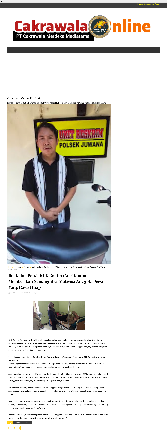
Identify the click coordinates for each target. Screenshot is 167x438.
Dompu (26, 267)
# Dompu (27, 423)
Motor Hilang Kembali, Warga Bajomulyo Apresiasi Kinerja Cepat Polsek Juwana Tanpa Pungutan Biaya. (56, 102)
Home (10, 267)
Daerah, (33, 293)
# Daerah (17, 423)
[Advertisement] (83, 75)
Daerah (18, 267)
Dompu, (39, 293)
